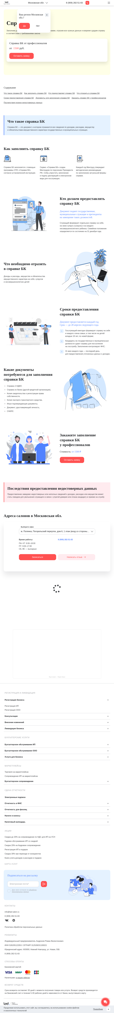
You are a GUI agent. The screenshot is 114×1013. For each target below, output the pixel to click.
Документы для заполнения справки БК (53, 98)
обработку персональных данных (24, 891)
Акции (8, 831)
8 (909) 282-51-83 (74, 3)
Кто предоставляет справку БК (61, 93)
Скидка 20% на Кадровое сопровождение (22, 845)
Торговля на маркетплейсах (17, 772)
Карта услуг (11, 864)
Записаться (37, 557)
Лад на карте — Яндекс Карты (57, 677)
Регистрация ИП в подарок (16, 850)
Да (24, 26)
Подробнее (98, 1009)
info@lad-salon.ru (12, 912)
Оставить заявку (21, 56)
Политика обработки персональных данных (23, 927)
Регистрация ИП (12, 706)
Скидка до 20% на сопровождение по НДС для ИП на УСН (30, 837)
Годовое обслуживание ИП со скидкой (21, 841)
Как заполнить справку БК (35, 93)
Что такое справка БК (13, 93)
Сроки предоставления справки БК (19, 98)
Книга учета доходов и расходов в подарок (23, 858)
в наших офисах (23, 978)
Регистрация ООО (12, 710)
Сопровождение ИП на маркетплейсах (21, 776)
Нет (38, 26)
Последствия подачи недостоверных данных (23, 103)
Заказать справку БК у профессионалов (89, 98)
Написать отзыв (76, 557)
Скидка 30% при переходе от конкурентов (23, 854)
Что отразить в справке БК (88, 93)
